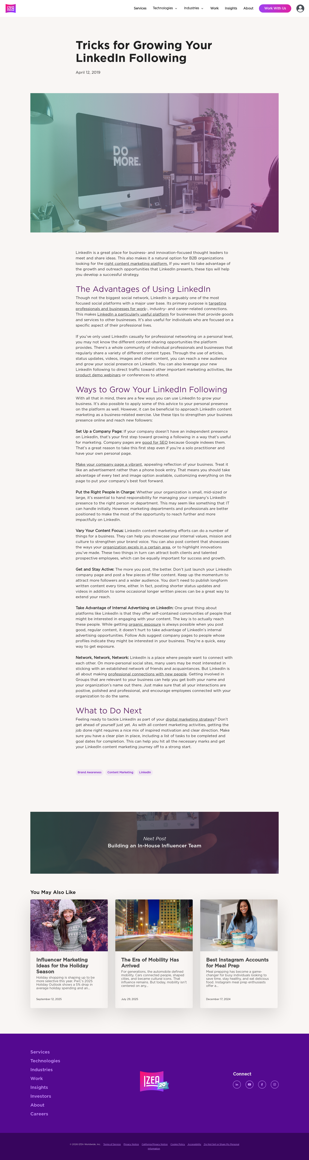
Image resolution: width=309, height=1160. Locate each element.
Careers (39, 1114)
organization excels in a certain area (136, 547)
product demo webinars (98, 375)
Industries (41, 1070)
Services (40, 1052)
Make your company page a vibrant (109, 465)
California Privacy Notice (155, 1144)
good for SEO (155, 443)
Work (36, 1078)
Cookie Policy (177, 1144)
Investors (40, 1096)
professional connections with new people (147, 674)
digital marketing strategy (190, 719)
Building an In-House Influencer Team (154, 843)
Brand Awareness (89, 772)
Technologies (45, 1061)
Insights (39, 1087)
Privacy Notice (131, 1144)
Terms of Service (112, 1144)
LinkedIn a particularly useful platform (133, 314)
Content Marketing (120, 772)
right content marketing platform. (136, 264)
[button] (165, 8)
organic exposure (145, 624)
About (37, 1105)
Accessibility (194, 1144)
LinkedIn (145, 772)
